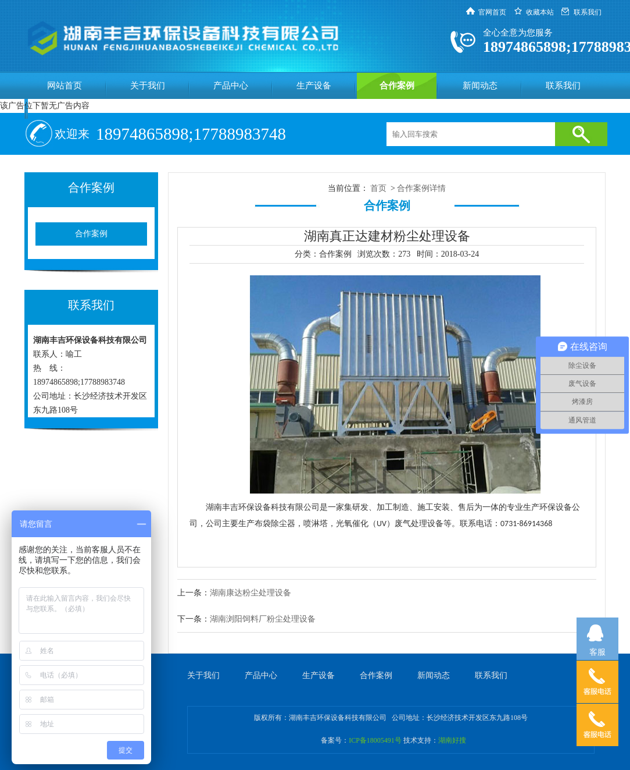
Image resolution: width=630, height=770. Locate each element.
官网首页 (492, 12)
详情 (437, 188)
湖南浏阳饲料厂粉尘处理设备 (263, 619)
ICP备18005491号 (375, 740)
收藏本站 (540, 12)
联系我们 (588, 12)
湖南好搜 (452, 740)
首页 (378, 188)
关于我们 (147, 85)
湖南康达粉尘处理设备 (250, 592)
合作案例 (397, 85)
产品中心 (230, 85)
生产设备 (313, 85)
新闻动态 (480, 85)
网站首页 (64, 85)
